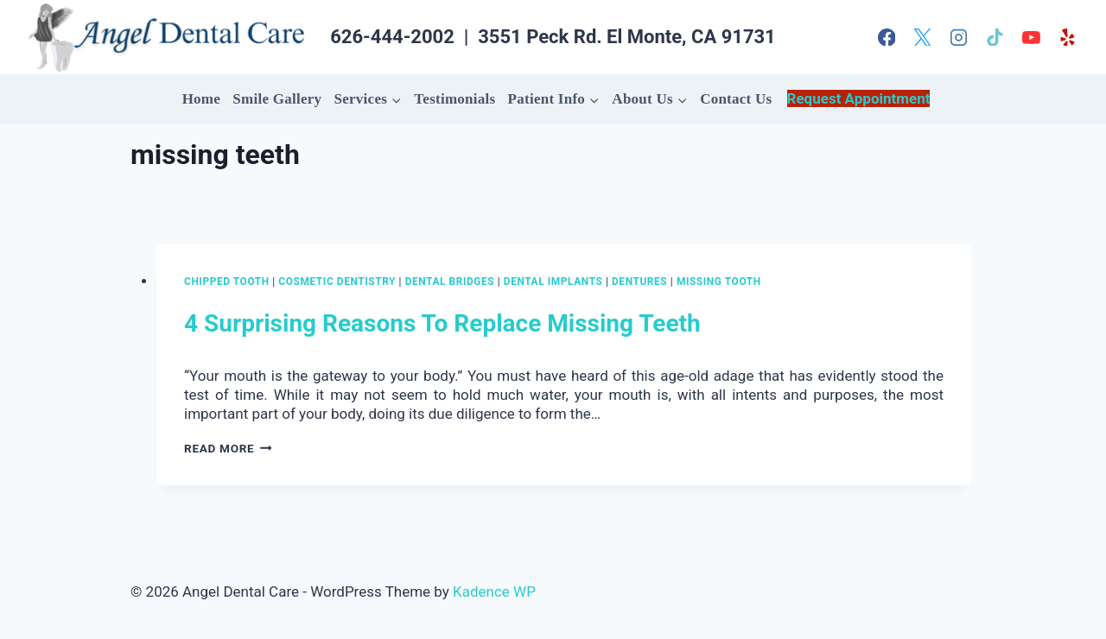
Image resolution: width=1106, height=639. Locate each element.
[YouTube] (1031, 37)
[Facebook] (886, 37)
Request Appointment (859, 98)
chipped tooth (227, 281)
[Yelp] (1067, 37)
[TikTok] (995, 37)
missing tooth (719, 281)
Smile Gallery (276, 99)
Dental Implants (553, 281)
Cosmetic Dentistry (337, 281)
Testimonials (454, 99)
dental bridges (450, 281)
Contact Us (736, 99)
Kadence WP (494, 591)
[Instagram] (959, 37)
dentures (639, 281)
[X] (923, 37)
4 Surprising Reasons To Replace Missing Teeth (442, 323)
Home (201, 99)
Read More (228, 448)
